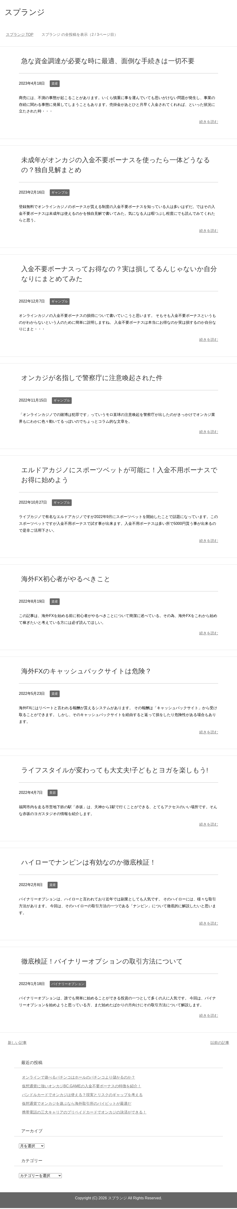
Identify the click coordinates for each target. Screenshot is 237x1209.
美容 (52, 793)
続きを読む (208, 123)
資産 (54, 84)
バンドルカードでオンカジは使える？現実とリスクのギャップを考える (82, 1096)
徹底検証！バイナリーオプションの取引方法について (102, 962)
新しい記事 (17, 1044)
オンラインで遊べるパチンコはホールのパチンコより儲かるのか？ (78, 1078)
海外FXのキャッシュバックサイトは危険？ (86, 672)
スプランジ (26, 12)
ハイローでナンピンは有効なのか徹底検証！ (88, 863)
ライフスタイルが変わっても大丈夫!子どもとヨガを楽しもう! (114, 771)
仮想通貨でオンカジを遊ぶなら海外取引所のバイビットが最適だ (76, 1104)
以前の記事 (219, 1044)
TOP (19, 35)
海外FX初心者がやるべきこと (66, 580)
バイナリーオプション (67, 985)
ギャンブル (59, 193)
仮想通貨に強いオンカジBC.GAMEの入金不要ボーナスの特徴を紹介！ (81, 1087)
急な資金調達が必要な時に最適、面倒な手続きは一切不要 (108, 62)
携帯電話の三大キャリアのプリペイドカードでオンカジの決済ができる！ (84, 1113)
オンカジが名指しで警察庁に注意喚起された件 (91, 378)
